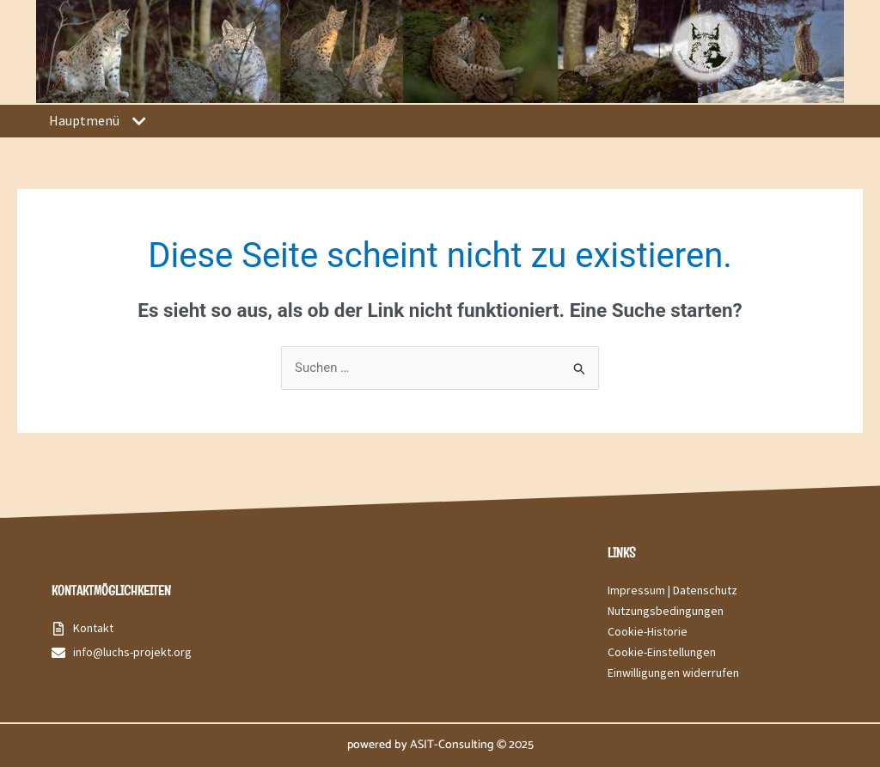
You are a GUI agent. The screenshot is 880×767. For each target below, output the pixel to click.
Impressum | (640, 590)
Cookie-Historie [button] (648, 631)
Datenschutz (705, 590)
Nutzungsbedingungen (666, 610)
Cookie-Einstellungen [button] (662, 652)
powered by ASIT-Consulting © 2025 (440, 745)
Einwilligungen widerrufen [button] (673, 672)
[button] (139, 121)
